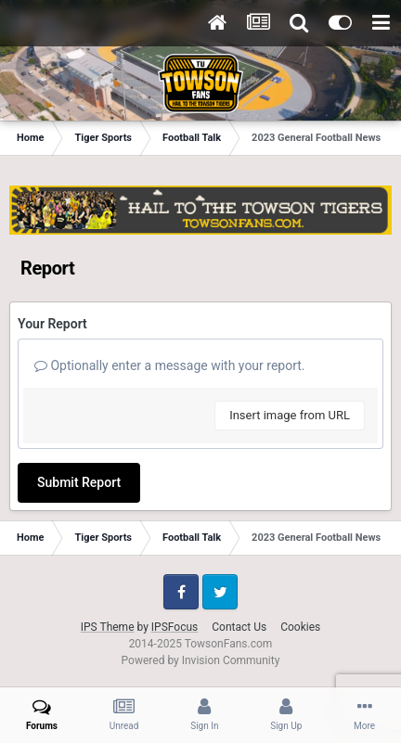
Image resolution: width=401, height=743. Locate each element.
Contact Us (239, 627)
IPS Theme (108, 627)
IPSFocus (174, 627)
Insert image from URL (289, 415)
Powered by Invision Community (201, 660)
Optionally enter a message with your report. (169, 365)
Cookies (300, 627)
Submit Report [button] (79, 482)
